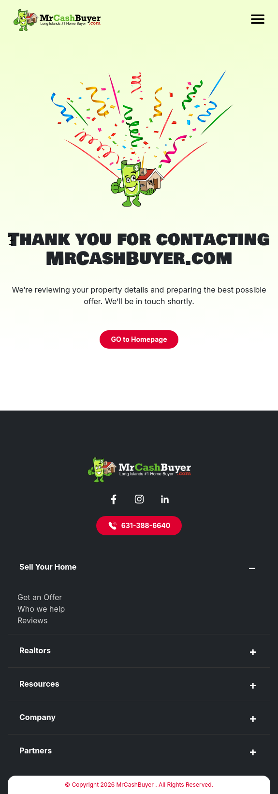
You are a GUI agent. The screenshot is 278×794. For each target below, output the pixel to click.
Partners (35, 750)
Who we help (41, 609)
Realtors (35, 650)
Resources (39, 684)
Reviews (32, 620)
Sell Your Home (47, 567)
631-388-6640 (139, 525)
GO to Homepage (139, 339)
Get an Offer (39, 597)
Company (37, 717)
